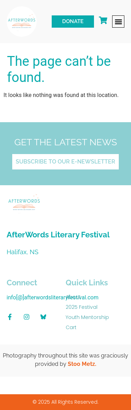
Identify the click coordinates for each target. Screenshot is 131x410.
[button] (118, 21)
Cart (71, 327)
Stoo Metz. (82, 364)
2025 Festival (81, 307)
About (73, 296)
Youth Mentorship (87, 317)
